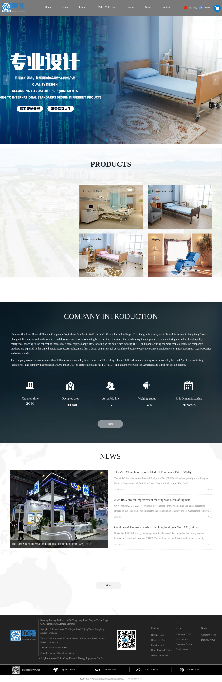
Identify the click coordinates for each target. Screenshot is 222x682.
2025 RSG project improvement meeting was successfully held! (152, 500)
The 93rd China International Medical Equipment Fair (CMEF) (152, 472)
